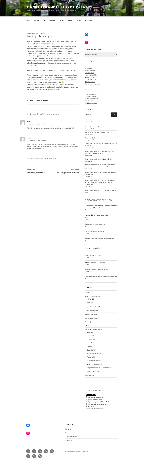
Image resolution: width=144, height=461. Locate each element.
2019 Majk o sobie (90, 96)
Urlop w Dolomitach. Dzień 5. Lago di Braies (98, 159)
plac (88, 302)
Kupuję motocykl (90, 310)
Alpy (88, 332)
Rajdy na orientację (93, 353)
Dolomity (90, 350)
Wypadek (44, 100)
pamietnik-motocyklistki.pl (60, 7)
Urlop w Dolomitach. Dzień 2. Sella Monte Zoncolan (101, 190)
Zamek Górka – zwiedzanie (93, 127)
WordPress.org (69, 440)
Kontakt (36, 20)
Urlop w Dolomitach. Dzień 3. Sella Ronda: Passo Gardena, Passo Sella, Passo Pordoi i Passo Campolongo (100, 182)
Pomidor (61, 20)
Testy (86, 322)
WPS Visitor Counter (97, 408)
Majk (44, 20)
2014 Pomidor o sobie (92, 101)
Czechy (89, 346)
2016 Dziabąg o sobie (91, 98)
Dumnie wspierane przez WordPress (76, 451)
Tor (86, 325)
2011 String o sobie (91, 103)
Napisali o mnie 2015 (91, 77)
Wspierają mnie (90, 82)
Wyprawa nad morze (93, 364)
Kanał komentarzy (70, 436)
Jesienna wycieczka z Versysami (95, 262)
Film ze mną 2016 (90, 79)
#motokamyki (89, 73)
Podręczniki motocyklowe (93, 248)
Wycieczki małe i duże (92, 329)
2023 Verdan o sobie (91, 94)
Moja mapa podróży (91, 75)
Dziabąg (52, 20)
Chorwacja (90, 339)
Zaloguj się (68, 429)
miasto (89, 299)
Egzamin (87, 292)
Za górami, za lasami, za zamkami (98, 368)
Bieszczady (90, 336)
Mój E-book (88, 20)
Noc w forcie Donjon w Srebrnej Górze (97, 132)
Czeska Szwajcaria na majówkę (95, 231)
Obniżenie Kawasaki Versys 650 (95, 224)
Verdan (78, 20)
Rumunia (90, 357)
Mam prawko (35, 100)
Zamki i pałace (91, 371)
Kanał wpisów (69, 433)
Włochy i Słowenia (93, 360)
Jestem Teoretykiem (91, 307)
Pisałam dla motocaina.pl (93, 84)
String (70, 20)
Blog (28, 20)
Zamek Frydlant (90, 138)
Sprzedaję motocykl (91, 318)
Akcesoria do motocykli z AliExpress (96, 269)
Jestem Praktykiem (91, 296)
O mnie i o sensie (90, 70)
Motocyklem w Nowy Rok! (93, 255)
